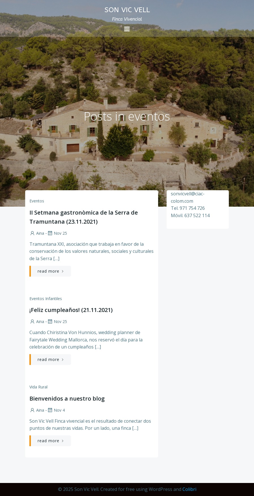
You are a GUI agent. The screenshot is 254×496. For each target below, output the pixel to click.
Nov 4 (56, 410)
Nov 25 (57, 233)
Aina (36, 233)
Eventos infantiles (45, 298)
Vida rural (38, 387)
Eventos (36, 201)
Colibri (189, 489)
